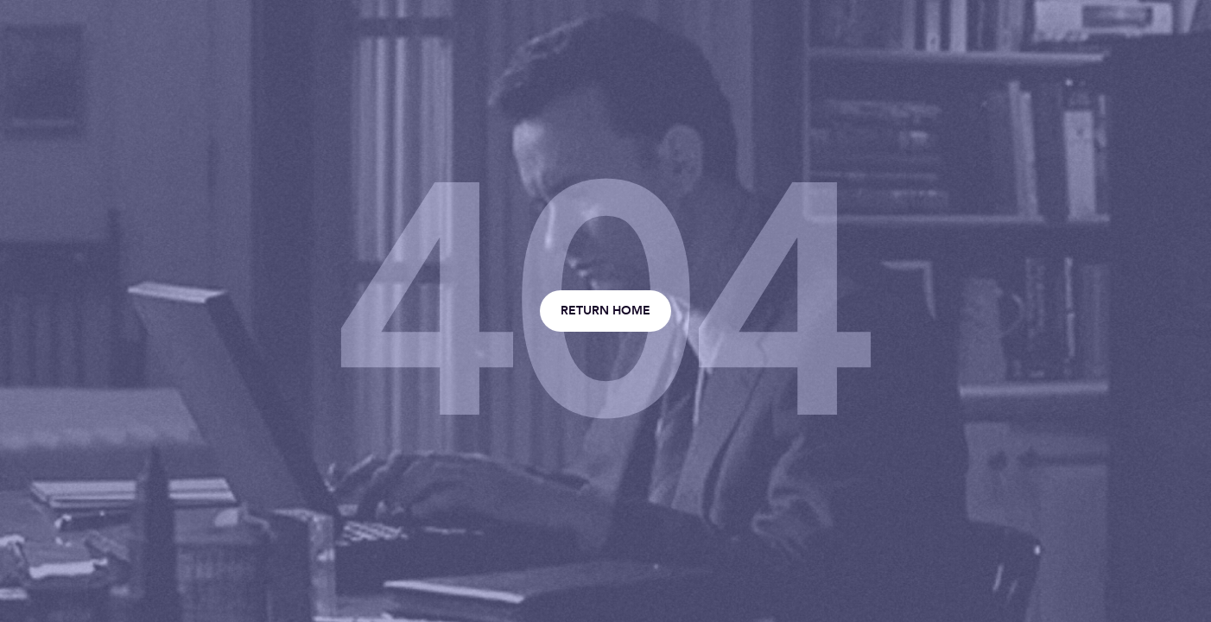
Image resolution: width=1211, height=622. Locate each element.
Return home (605, 310)
